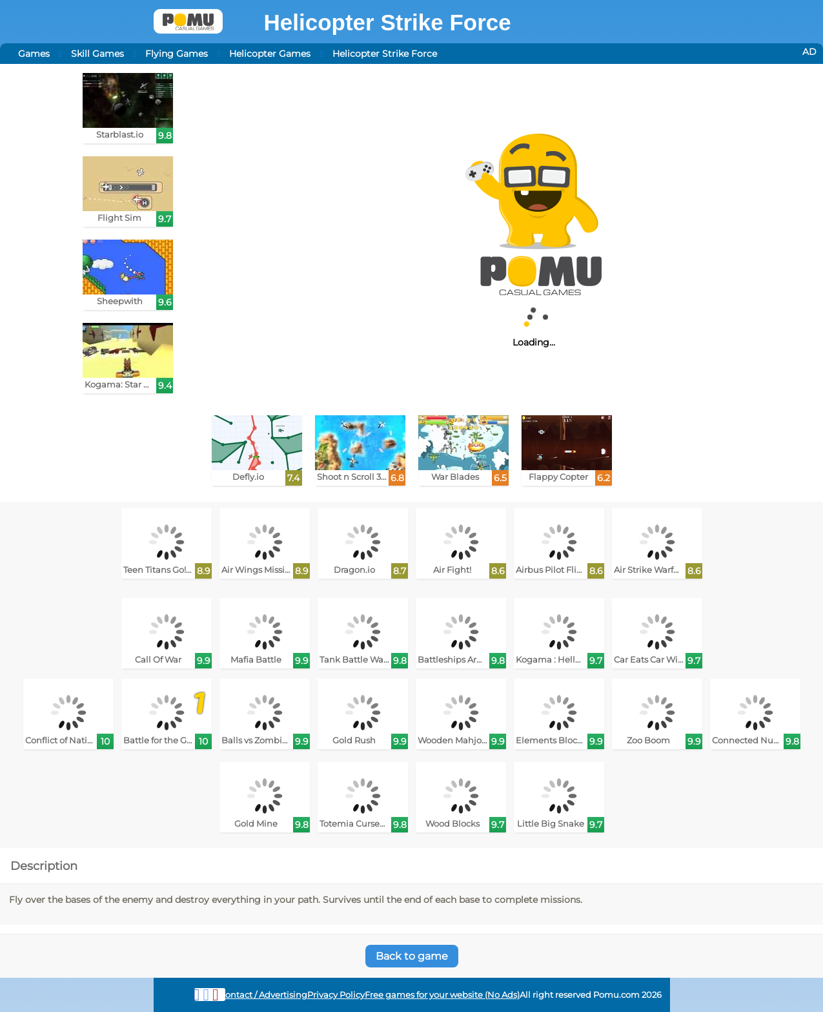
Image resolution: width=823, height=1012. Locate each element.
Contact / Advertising (263, 995)
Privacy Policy (336, 995)
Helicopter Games (269, 53)
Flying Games (176, 53)
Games (34, 53)
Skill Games (97, 53)
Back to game (412, 956)
